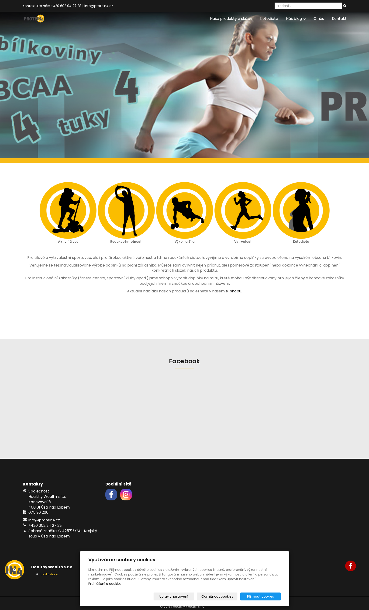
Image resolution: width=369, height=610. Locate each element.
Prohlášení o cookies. (105, 583)
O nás (319, 18)
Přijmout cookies (263, 596)
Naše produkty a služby (231, 18)
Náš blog (296, 18)
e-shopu (233, 291)
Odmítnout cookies (225, 596)
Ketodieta (269, 18)
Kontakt (339, 18)
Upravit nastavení (186, 596)
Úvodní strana (49, 574)
